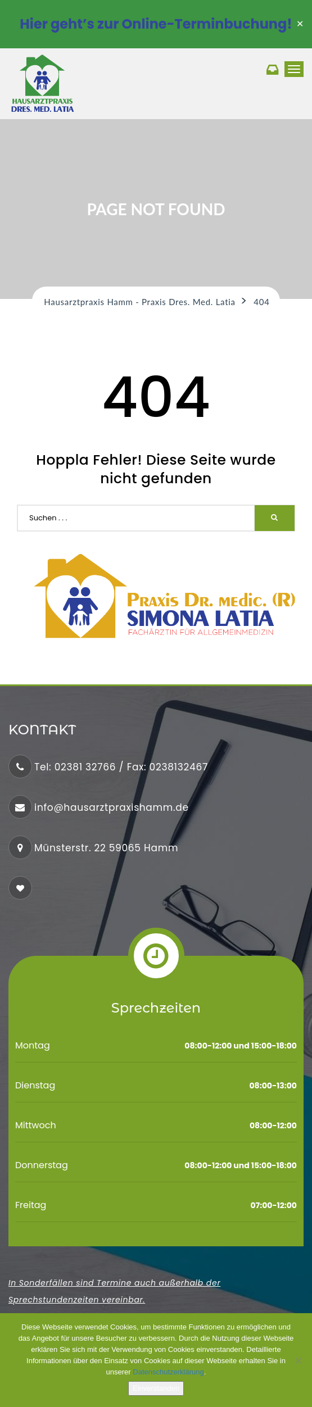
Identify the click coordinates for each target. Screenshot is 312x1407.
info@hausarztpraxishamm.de (111, 807)
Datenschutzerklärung (168, 1372)
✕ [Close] (300, 24)
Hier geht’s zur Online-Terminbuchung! (156, 24)
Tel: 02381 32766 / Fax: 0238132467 (121, 767)
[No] (298, 1360)
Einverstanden (156, 1388)
